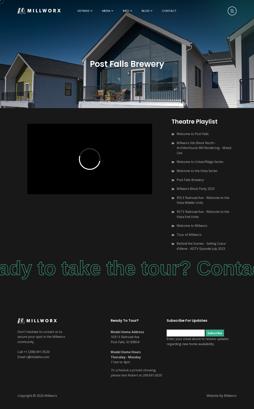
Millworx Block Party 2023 (196, 189)
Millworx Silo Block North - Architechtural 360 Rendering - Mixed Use (204, 148)
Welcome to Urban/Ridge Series (200, 162)
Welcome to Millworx (192, 225)
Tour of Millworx (189, 235)
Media (106, 11)
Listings (84, 11)
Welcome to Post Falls (193, 134)
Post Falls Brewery (190, 180)
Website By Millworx (222, 395)
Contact (169, 11)
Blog (145, 11)
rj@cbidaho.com (37, 357)
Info (126, 11)
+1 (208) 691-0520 (37, 352)
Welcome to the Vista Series (197, 171)
